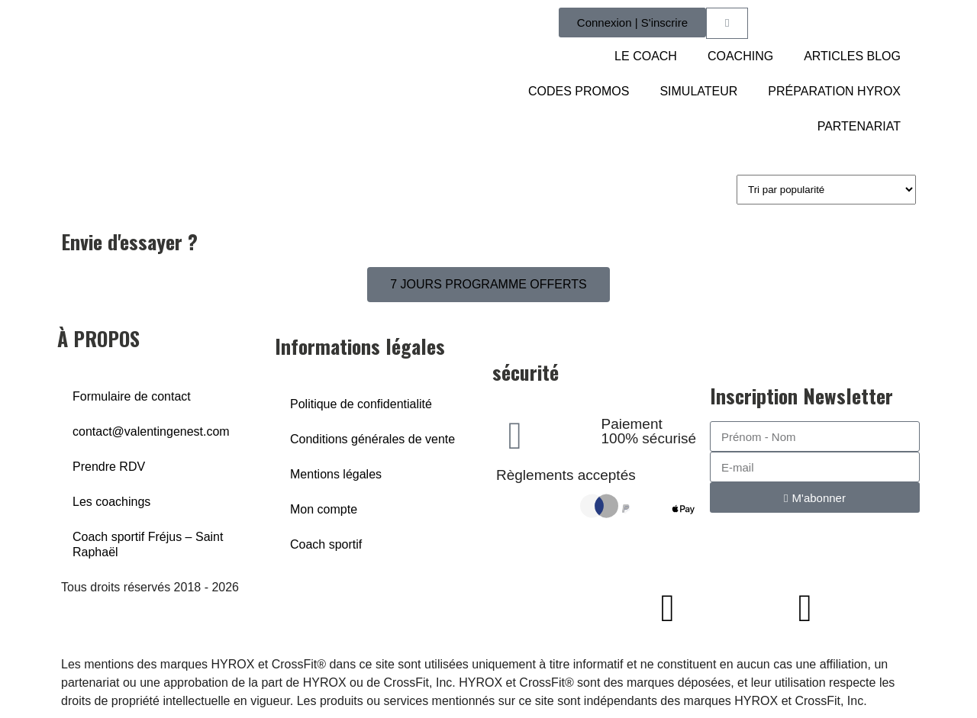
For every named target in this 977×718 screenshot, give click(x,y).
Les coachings (111, 501)
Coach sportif (326, 544)
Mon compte (323, 509)
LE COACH (645, 56)
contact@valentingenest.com (151, 431)
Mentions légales (336, 474)
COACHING (740, 56)
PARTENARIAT (859, 126)
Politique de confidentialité (361, 404)
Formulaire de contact (132, 396)
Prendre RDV (109, 466)
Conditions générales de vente (372, 439)
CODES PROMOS (578, 91)
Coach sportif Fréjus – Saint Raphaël (148, 544)
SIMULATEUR (698, 91)
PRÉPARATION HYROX (834, 91)
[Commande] (826, 189)
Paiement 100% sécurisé (649, 431)
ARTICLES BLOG (852, 56)
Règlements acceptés (566, 475)
